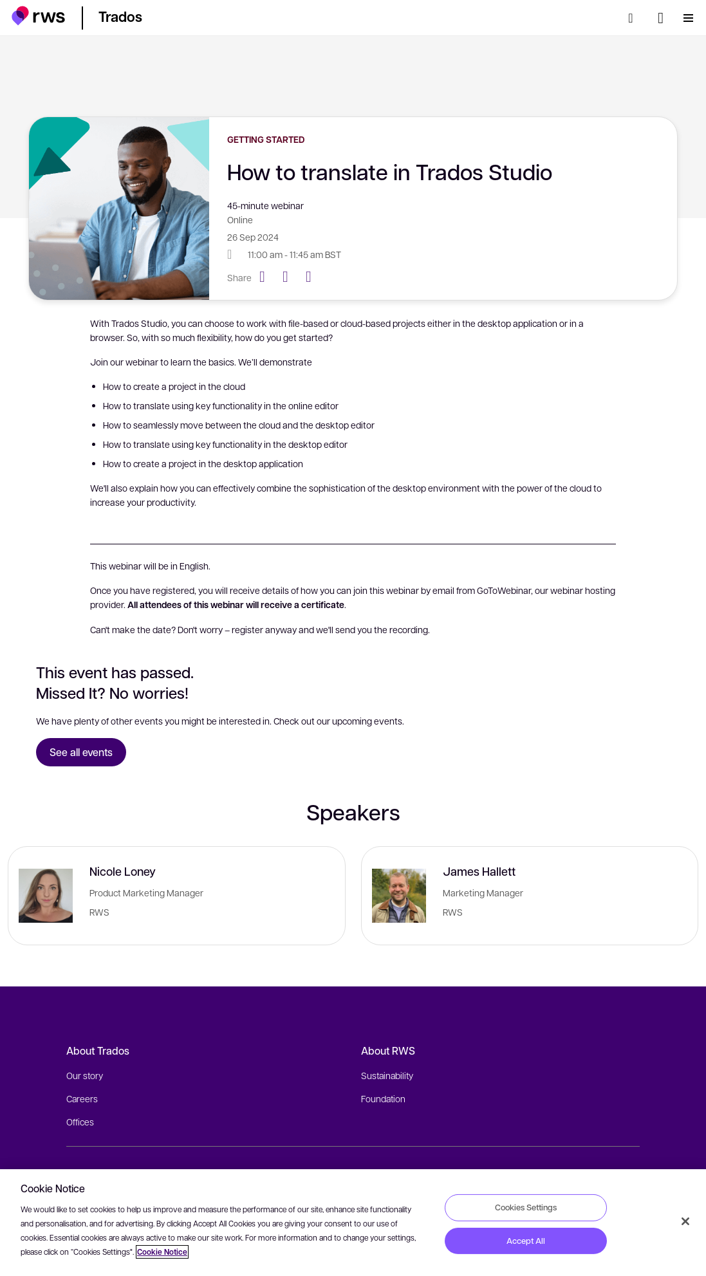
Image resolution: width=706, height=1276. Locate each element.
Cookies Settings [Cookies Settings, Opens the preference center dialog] (526, 1207)
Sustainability (387, 1075)
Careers (82, 1098)
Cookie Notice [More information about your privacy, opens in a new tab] (162, 1251)
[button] (38, 16)
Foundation (383, 1098)
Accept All (525, 1240)
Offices (80, 1121)
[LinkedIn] (313, 276)
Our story (84, 1075)
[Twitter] (290, 276)
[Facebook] (267, 276)
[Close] (685, 1221)
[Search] (634, 18)
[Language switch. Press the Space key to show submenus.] (661, 18)
